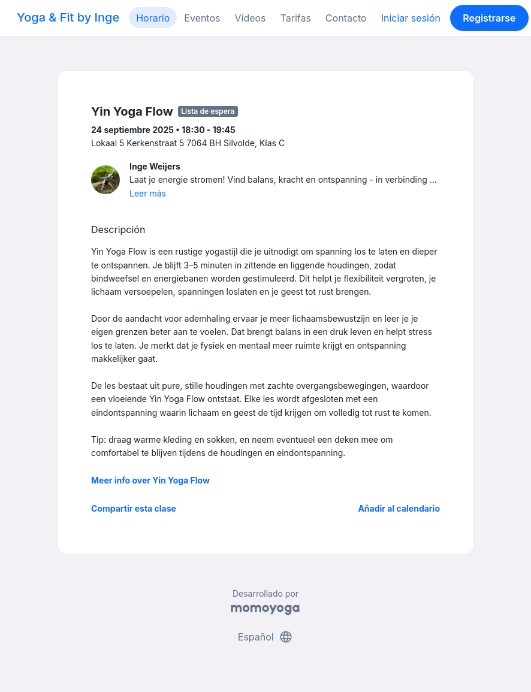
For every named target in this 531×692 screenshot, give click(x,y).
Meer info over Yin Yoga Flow (150, 480)
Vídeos (250, 18)
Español (265, 637)
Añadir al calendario (399, 508)
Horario (153, 18)
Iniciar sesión (411, 18)
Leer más (147, 193)
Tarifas (295, 18)
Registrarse (489, 18)
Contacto (346, 18)
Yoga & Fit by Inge (68, 17)
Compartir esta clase (133, 508)
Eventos (202, 18)
